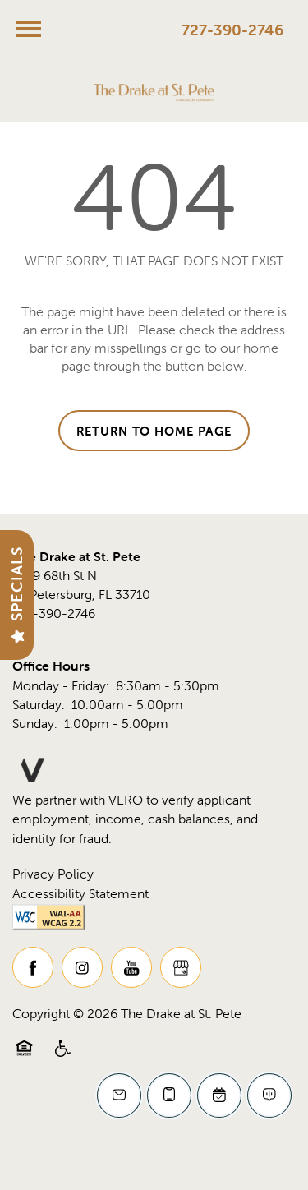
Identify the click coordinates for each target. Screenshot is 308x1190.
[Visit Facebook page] (32, 967)
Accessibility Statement (80, 893)
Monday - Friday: (60, 685)
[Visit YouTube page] (131, 967)
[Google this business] (180, 967)
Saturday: (38, 704)
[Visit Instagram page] (82, 967)
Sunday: (34, 723)
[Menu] (28, 29)
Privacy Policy (53, 873)
